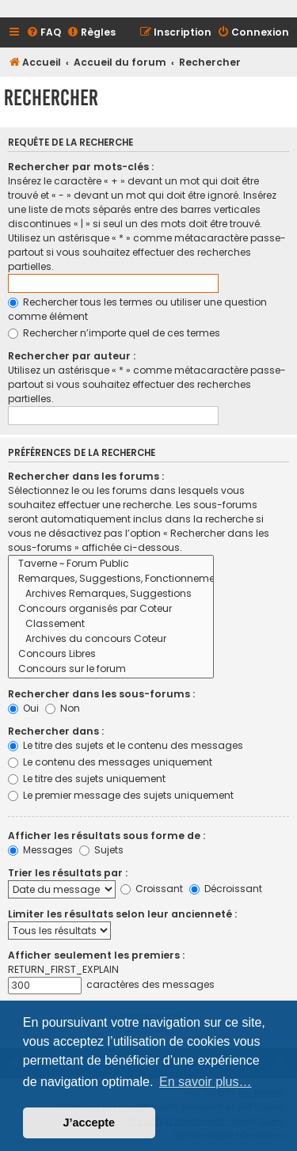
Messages (40, 850)
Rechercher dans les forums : (86, 476)
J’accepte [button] (89, 1122)
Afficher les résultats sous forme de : (106, 835)
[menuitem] (43, 33)
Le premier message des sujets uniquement (121, 795)
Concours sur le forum (111, 669)
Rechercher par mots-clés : (81, 166)
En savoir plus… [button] (205, 1081)
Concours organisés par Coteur (111, 609)
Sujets (101, 850)
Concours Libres (111, 654)
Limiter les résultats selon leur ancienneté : (122, 914)
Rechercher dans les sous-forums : (101, 694)
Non (62, 708)
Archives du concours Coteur (111, 639)
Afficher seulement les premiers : (96, 955)
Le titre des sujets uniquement (87, 778)
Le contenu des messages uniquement (110, 762)
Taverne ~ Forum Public (111, 564)
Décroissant (225, 888)
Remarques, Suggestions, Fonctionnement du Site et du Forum (111, 579)
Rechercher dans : (56, 731)
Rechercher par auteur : (71, 356)
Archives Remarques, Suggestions (111, 594)
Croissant (151, 888)
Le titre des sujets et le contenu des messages (125, 745)
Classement (111, 624)
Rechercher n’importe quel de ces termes (114, 333)
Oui (23, 708)
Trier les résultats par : (68, 872)
